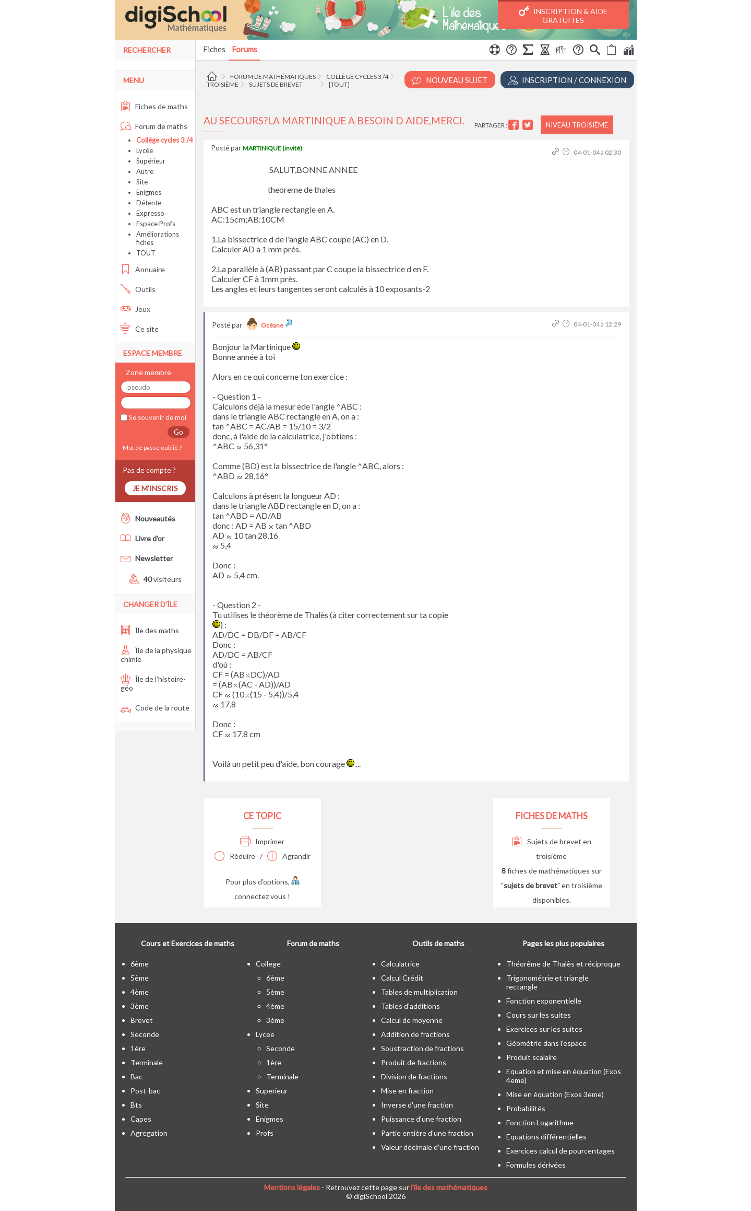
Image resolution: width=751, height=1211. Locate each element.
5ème (139, 977)
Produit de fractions (413, 1062)
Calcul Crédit (402, 977)
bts (136, 1104)
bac (136, 1076)
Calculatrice (400, 963)
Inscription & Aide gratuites (563, 15)
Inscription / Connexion (567, 80)
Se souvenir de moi (156, 417)
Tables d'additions (410, 1006)
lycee (265, 1034)
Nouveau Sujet (449, 80)
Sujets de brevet (276, 84)
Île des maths (150, 630)
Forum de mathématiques (273, 76)
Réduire (234, 856)
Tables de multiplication (419, 991)
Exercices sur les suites (544, 1028)
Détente (148, 203)
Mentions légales (292, 1187)
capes (140, 1118)
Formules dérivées (536, 1164)
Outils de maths (438, 943)
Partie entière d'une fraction (427, 1132)
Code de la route (155, 707)
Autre (144, 171)
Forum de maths (154, 126)
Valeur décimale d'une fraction (430, 1147)
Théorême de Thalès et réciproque (563, 963)
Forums (244, 49)
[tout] (339, 84)
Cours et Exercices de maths (187, 943)
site (262, 1104)
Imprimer (262, 841)
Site (142, 182)
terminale (146, 1062)
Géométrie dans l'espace (546, 1043)
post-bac (145, 1090)
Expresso (150, 213)
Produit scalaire (531, 1057)
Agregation (149, 1132)
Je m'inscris (155, 488)
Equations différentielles (546, 1136)
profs (264, 1132)
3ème (139, 1006)
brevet (141, 1020)
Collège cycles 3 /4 (357, 76)
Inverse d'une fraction (417, 1104)
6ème (139, 963)
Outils (138, 289)
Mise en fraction (407, 1090)
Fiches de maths (154, 106)
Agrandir (289, 856)
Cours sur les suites (538, 1014)
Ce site (140, 328)
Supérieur (150, 161)
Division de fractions (414, 1076)
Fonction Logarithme (540, 1122)
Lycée (144, 150)
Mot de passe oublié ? (151, 447)
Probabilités (525, 1108)
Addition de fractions (415, 1034)
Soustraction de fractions (422, 1048)
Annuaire (143, 269)
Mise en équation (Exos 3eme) (555, 1094)
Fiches (214, 49)
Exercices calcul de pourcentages (560, 1150)
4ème (139, 991)
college (268, 963)
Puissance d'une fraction (421, 1118)
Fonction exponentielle (543, 1000)
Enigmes (148, 192)
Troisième (223, 84)
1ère (138, 1048)
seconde (144, 1034)
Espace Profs (155, 223)
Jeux (135, 309)
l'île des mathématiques (449, 1187)
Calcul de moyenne (412, 1020)
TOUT (146, 253)
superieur (272, 1090)
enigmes (269, 1118)
